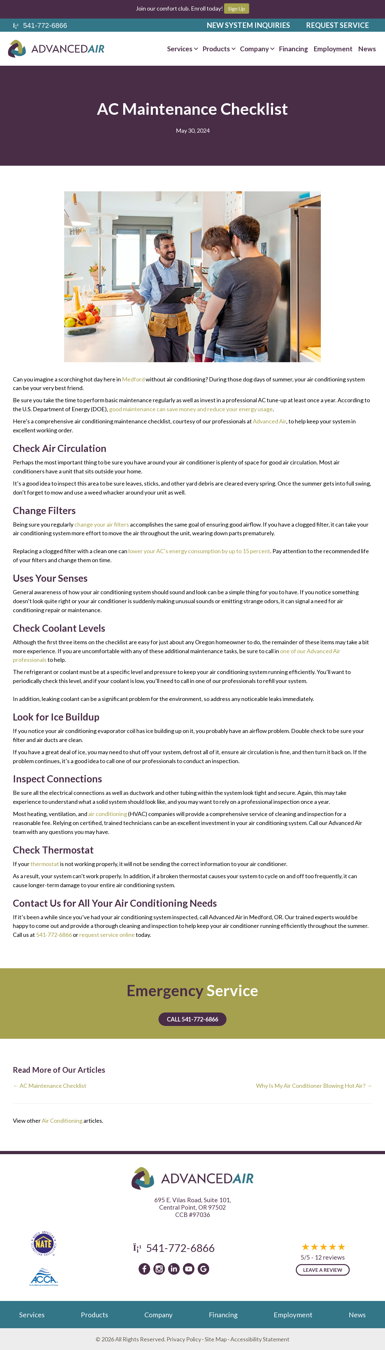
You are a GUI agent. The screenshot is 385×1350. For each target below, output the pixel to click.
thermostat (44, 863)
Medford (133, 379)
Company (254, 49)
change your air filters (101, 524)
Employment (333, 49)
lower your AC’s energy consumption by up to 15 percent (199, 550)
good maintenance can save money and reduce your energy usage (191, 409)
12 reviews (330, 1257)
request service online (107, 934)
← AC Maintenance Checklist (49, 1085)
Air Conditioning (62, 1120)
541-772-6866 (54, 934)
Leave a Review (322, 1270)
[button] (196, 48)
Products (216, 49)
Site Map (216, 1339)
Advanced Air (269, 421)
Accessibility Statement (259, 1339)
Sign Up (236, 8)
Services (180, 49)
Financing (293, 49)
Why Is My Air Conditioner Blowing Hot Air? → (314, 1085)
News (367, 49)
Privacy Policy (184, 1339)
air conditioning (107, 813)
